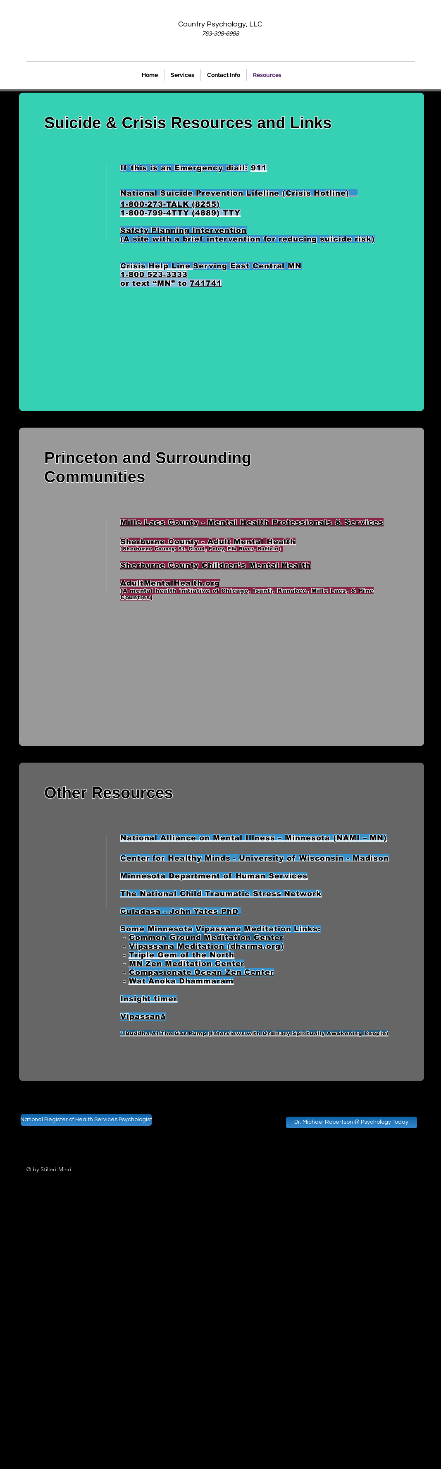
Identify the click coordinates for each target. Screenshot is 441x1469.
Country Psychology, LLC (220, 24)
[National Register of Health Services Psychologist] (86, 1120)
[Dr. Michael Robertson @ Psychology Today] (351, 1122)
